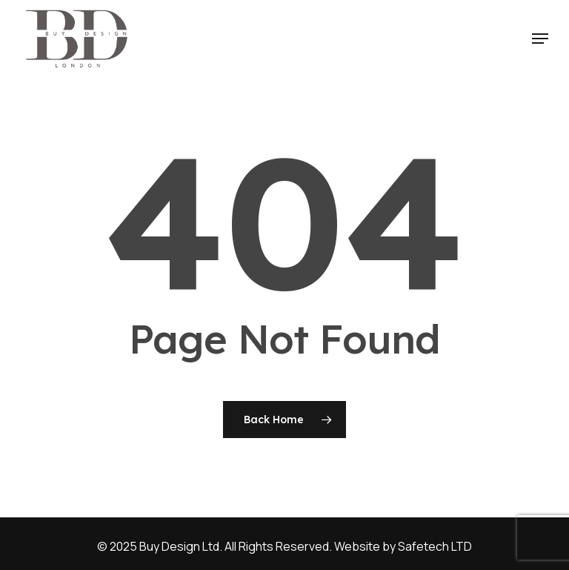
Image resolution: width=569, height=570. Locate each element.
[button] (540, 38)
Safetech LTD (435, 546)
